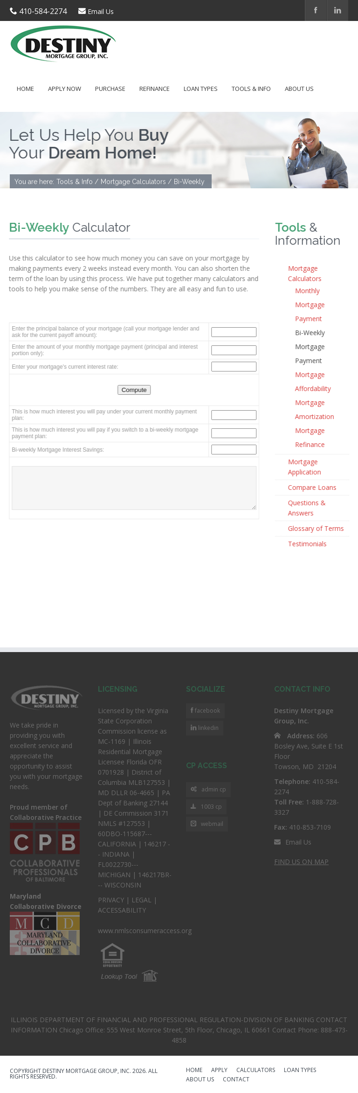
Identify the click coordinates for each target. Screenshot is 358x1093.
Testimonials (308, 543)
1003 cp (206, 807)
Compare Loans (313, 487)
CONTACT (236, 1080)
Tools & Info (251, 88)
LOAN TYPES (300, 1070)
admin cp (208, 789)
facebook (206, 711)
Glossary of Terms (316, 528)
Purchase (110, 88)
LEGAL (141, 899)
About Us (299, 88)
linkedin (208, 728)
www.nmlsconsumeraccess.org (145, 930)
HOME (194, 1070)
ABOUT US (200, 1080)
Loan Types (201, 88)
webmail (207, 824)
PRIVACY (111, 899)
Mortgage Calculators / (136, 182)
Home (25, 88)
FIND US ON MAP (301, 861)
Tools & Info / (77, 182)
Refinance (154, 88)
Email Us (101, 11)
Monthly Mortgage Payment (310, 304)
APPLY (219, 1070)
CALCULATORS (255, 1070)
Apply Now (64, 88)
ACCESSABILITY (122, 910)
